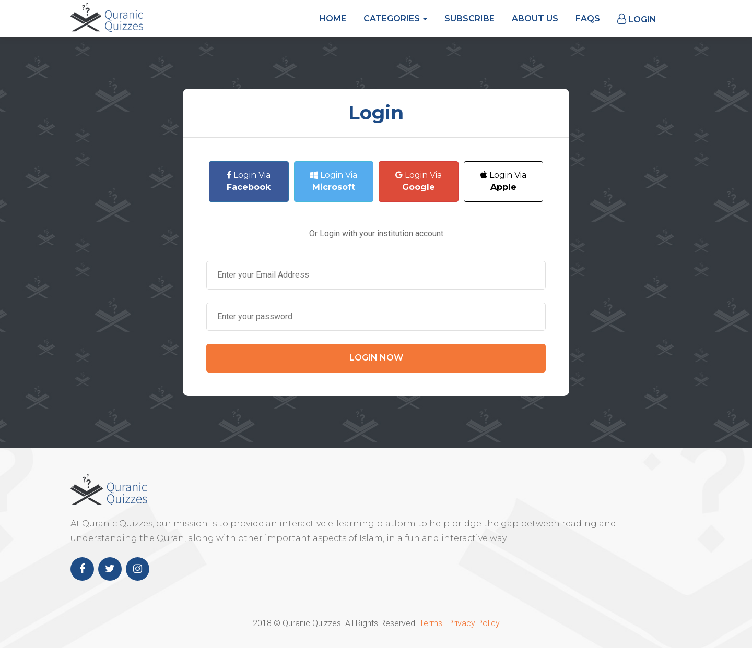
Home (332, 18)
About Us (535, 18)
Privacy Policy (474, 623)
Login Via (249, 181)
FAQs (587, 18)
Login (636, 19)
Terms (430, 623)
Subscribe (469, 18)
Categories (395, 18)
